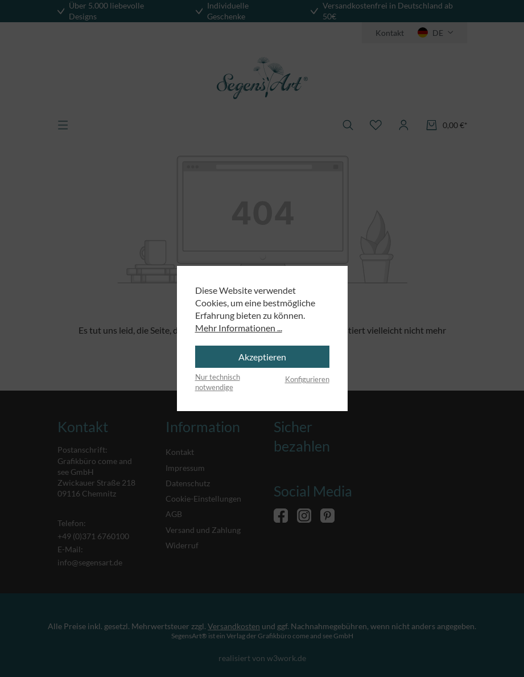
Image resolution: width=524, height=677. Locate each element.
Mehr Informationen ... (238, 327)
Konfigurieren (307, 379)
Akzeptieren (262, 356)
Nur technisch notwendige (217, 382)
